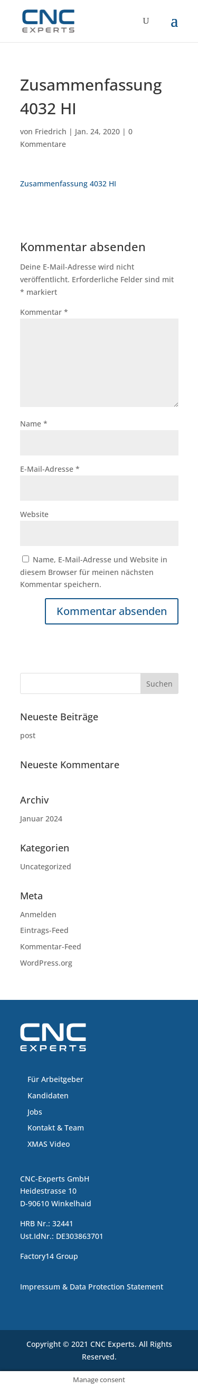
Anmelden (38, 914)
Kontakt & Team (55, 1128)
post (27, 735)
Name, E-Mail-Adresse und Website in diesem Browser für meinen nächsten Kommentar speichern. (93, 572)
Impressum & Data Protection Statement (91, 1287)
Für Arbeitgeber (55, 1079)
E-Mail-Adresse (50, 469)
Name (34, 424)
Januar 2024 (41, 818)
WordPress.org (46, 963)
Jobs (34, 1112)
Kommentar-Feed (50, 946)
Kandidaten (48, 1095)
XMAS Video (48, 1144)
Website (34, 514)
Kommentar (44, 312)
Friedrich (51, 131)
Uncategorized (45, 866)
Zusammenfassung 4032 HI (68, 183)
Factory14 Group (49, 1256)
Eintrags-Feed (44, 930)
